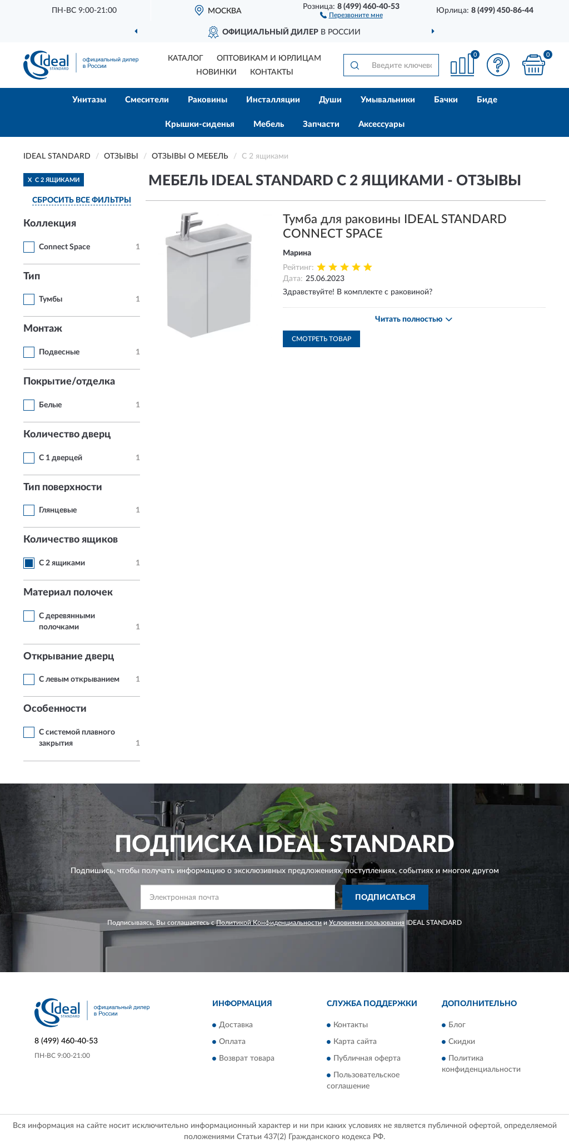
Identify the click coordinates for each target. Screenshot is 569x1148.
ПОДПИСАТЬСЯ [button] (385, 897)
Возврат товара (246, 1059)
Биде (487, 100)
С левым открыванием (79, 679)
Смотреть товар (321, 339)
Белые (50, 405)
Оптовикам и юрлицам (269, 58)
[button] (351, 14)
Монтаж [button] (42, 329)
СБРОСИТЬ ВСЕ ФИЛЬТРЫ (81, 200)
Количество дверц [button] (67, 435)
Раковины (207, 100)
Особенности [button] (55, 709)
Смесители (147, 100)
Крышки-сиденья (199, 124)
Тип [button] (31, 277)
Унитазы (89, 100)
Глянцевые (58, 510)
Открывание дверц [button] (68, 657)
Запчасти (321, 124)
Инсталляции (273, 100)
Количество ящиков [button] (70, 540)
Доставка (236, 1025)
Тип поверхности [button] (62, 487)
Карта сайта (355, 1042)
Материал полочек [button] (68, 593)
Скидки (461, 1042)
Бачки (446, 100)
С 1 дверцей (60, 458)
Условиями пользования (367, 922)
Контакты (271, 72)
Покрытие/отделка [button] (69, 382)
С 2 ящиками (62, 563)
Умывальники (388, 100)
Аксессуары (381, 124)
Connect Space (64, 247)
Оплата (232, 1042)
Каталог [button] (185, 58)
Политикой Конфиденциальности (269, 922)
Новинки (216, 72)
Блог (457, 1025)
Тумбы (50, 299)
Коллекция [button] (49, 224)
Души (330, 100)
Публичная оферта (367, 1059)
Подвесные (59, 352)
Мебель (268, 124)
